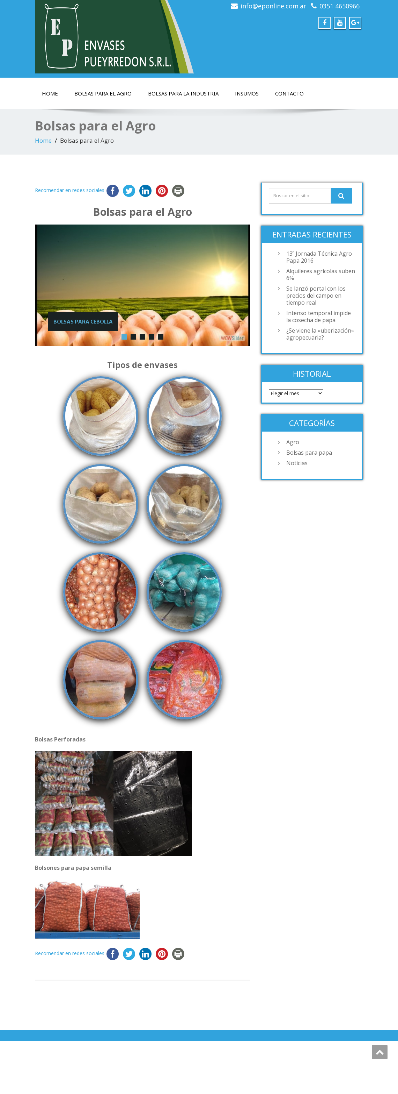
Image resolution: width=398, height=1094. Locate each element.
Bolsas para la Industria (183, 93)
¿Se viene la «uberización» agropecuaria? (320, 334)
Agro (292, 442)
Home (50, 93)
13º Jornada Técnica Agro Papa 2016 (319, 257)
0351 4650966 (339, 6)
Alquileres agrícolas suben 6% (320, 275)
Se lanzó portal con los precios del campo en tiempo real (316, 295)
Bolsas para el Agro (103, 93)
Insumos (247, 93)
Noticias (297, 463)
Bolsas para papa (309, 452)
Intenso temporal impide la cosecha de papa (318, 317)
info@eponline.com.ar (273, 6)
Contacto (289, 93)
